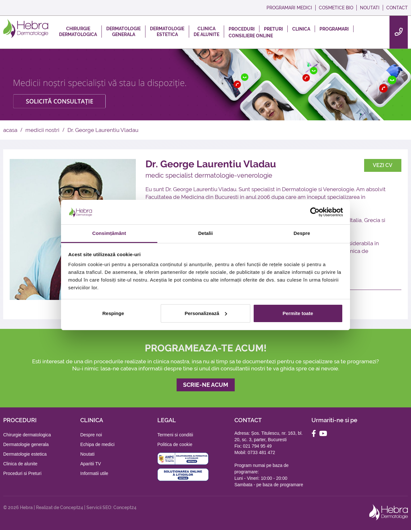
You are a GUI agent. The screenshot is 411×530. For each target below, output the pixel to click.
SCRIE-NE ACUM (205, 384)
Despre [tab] (301, 233)
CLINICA (301, 29)
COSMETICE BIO (336, 7)
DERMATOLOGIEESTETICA (167, 31)
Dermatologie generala (26, 444)
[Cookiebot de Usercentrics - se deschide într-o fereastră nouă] (315, 212)
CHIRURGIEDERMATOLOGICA (78, 31)
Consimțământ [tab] (109, 233)
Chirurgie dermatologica (27, 434)
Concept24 (71, 507)
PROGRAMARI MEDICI (289, 7)
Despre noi (91, 434)
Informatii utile (94, 473)
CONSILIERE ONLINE (251, 35)
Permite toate (298, 313)
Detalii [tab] (205, 233)
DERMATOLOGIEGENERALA (123, 31)
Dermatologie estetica (25, 454)
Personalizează (206, 313)
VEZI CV (382, 165)
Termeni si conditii (175, 434)
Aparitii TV (90, 463)
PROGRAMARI (334, 29)
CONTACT (397, 7)
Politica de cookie (174, 444)
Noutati (87, 454)
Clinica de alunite (20, 463)
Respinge (113, 313)
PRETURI (273, 29)
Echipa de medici (97, 444)
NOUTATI (370, 7)
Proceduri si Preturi (22, 473)
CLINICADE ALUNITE (206, 31)
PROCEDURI (242, 29)
